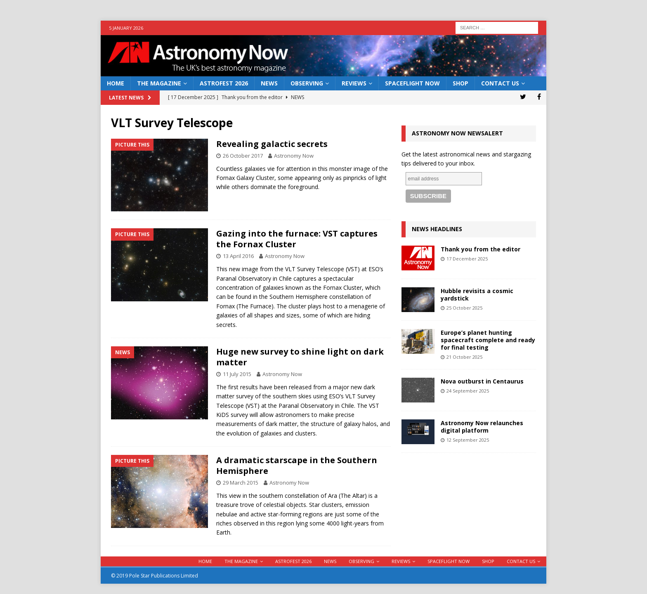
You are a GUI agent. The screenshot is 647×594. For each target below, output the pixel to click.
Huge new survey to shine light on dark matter (300, 357)
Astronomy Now (294, 155)
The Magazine (159, 83)
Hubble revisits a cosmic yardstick (477, 294)
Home (115, 83)
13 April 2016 (238, 256)
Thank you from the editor (480, 249)
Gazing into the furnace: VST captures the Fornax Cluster (297, 239)
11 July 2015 (237, 374)
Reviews (354, 83)
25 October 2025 (464, 308)
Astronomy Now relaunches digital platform (482, 426)
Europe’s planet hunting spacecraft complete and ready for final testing (488, 340)
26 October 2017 (243, 155)
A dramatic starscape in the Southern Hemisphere (296, 465)
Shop (460, 83)
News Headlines (437, 229)
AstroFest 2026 (224, 83)
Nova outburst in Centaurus (482, 381)
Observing (306, 83)
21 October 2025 (464, 357)
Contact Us (500, 83)
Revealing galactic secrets (272, 143)
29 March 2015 (240, 482)
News (269, 83)
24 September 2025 (467, 391)
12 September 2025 (467, 440)
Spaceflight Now (412, 83)
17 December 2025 (467, 259)
